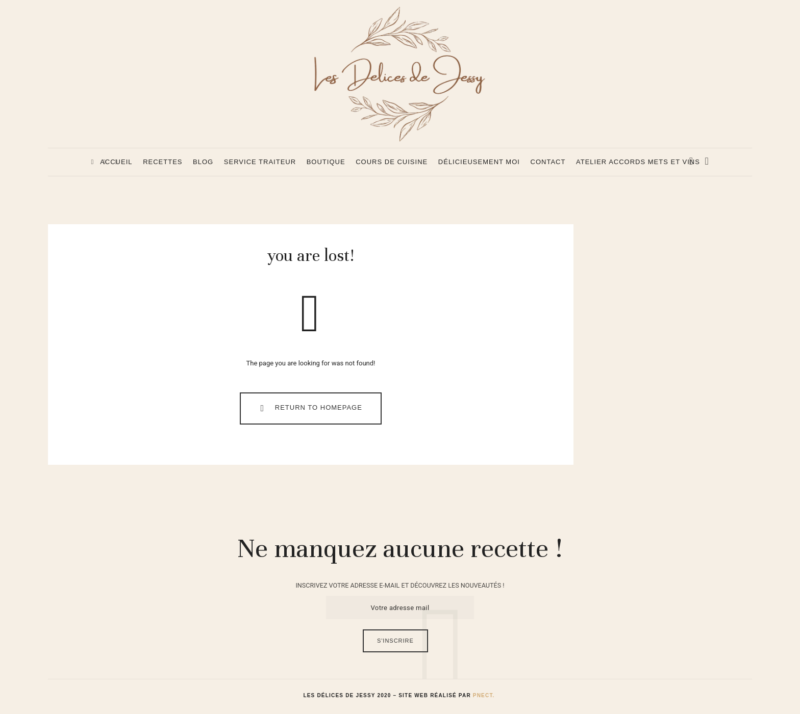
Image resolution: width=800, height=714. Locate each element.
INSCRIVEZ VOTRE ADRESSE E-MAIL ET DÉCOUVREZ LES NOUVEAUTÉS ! (399, 588)
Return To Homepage (309, 411)
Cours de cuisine (392, 162)
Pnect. (484, 698)
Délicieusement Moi (479, 162)
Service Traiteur (260, 162)
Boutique (326, 162)
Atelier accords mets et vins (638, 162)
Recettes (162, 162)
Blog (203, 162)
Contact (548, 162)
